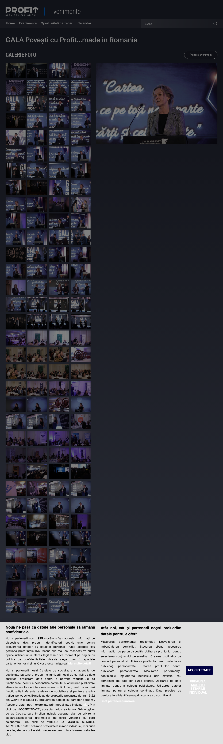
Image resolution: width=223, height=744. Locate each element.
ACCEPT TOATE (199, 670)
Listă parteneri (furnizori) (117, 701)
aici (85, 704)
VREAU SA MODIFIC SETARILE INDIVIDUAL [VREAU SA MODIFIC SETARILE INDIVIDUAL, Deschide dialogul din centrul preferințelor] (198, 687)
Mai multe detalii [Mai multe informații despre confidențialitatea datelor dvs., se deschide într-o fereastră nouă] (79, 663)
